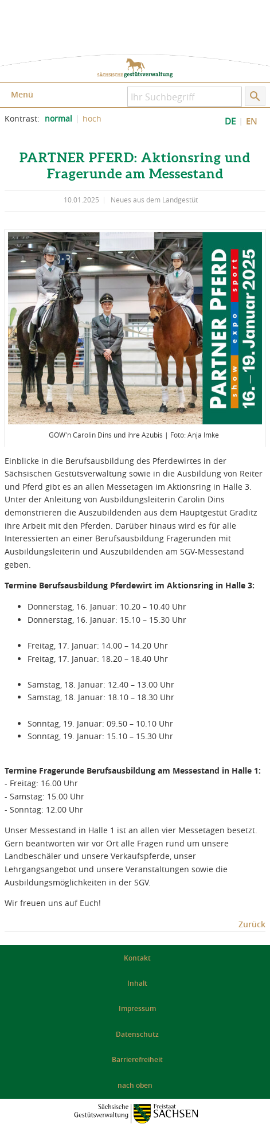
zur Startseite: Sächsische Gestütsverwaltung (135, 68)
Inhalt (137, 983)
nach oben (135, 1085)
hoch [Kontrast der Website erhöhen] (92, 118)
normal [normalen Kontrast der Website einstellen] (58, 118)
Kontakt (137, 958)
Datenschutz (137, 1034)
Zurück (251, 924)
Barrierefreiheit (137, 1059)
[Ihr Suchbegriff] (184, 97)
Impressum (137, 1008)
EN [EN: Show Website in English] (251, 121)
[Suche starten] (255, 96)
